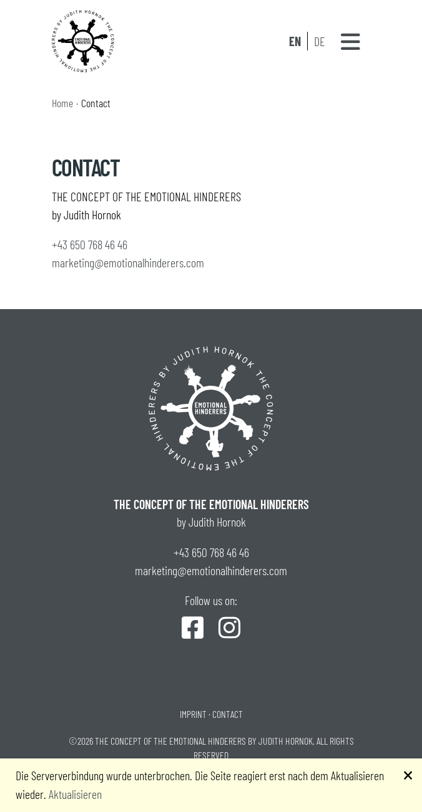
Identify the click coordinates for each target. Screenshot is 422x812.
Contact (227, 714)
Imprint (193, 714)
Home (62, 103)
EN (295, 41)
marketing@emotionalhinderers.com (128, 262)
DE (319, 41)
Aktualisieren (75, 793)
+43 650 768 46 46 (89, 244)
